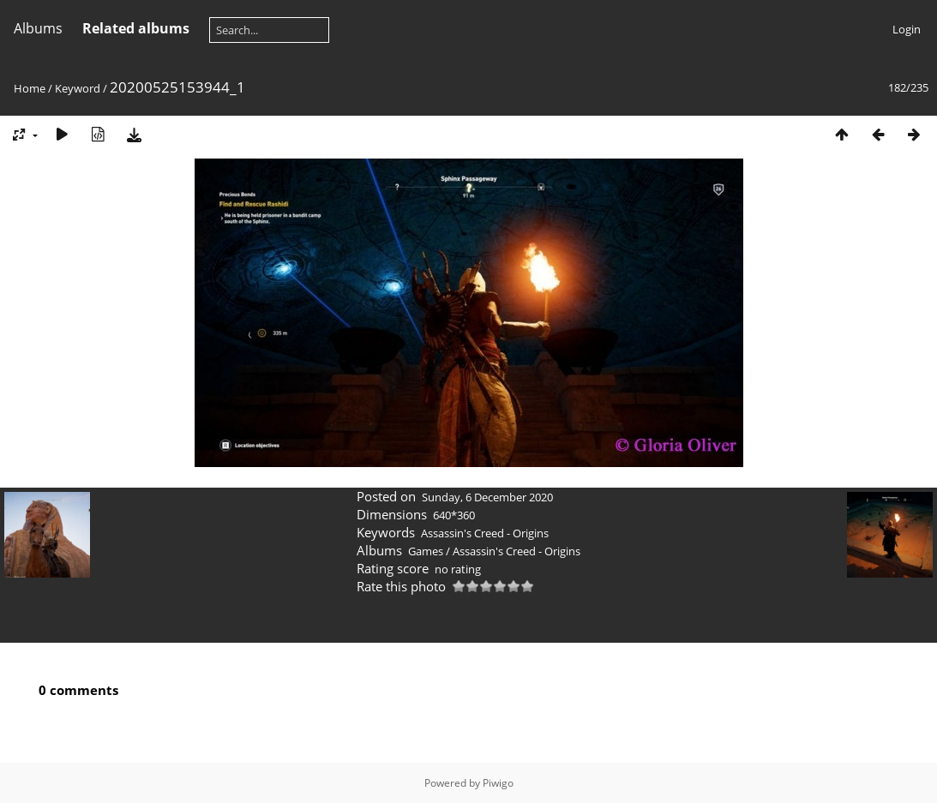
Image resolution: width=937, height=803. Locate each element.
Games (425, 551)
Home (29, 88)
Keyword (77, 88)
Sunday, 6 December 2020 (487, 497)
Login (906, 29)
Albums (38, 28)
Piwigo (498, 783)
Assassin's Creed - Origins (485, 533)
